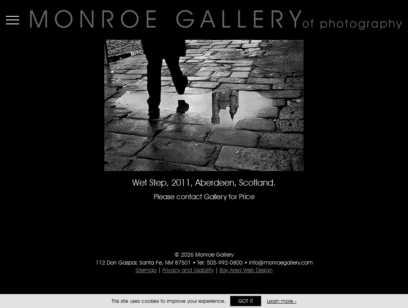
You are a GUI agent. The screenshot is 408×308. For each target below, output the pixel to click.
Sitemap (146, 270)
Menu (12, 20)
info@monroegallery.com (281, 262)
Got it (245, 301)
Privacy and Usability (188, 270)
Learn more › (281, 301)
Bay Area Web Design (246, 270)
